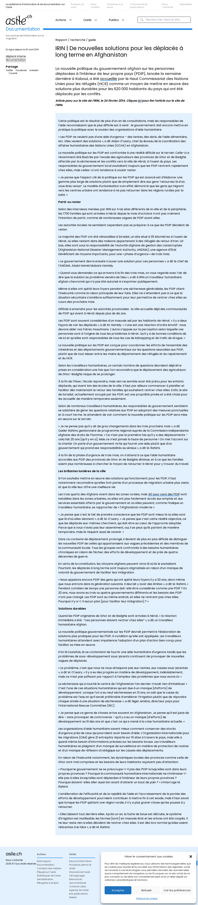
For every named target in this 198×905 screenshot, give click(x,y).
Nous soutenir (95, 6)
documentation (16, 60)
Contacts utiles (77, 886)
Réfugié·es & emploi (47, 882)
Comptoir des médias (49, 868)
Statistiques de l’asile (48, 875)
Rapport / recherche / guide (75, 40)
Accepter (118, 890)
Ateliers (73, 897)
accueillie (108, 78)
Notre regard (44, 861)
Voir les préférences (177, 890)
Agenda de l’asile (79, 890)
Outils (87, 20)
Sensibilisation (45, 879)
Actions (60, 20)
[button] (191, 856)
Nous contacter (167, 6)
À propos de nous (77, 6)
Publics (114, 20)
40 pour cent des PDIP (164, 494)
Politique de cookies (147, 898)
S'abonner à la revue (115, 6)
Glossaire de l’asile (79, 872)
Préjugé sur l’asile (46, 872)
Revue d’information (80, 861)
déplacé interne (16, 56)
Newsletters (186, 4)
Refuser (146, 890)
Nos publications (78, 893)
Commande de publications (138, 6)
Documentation (45, 864)
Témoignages (77, 875)
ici (139, 101)
